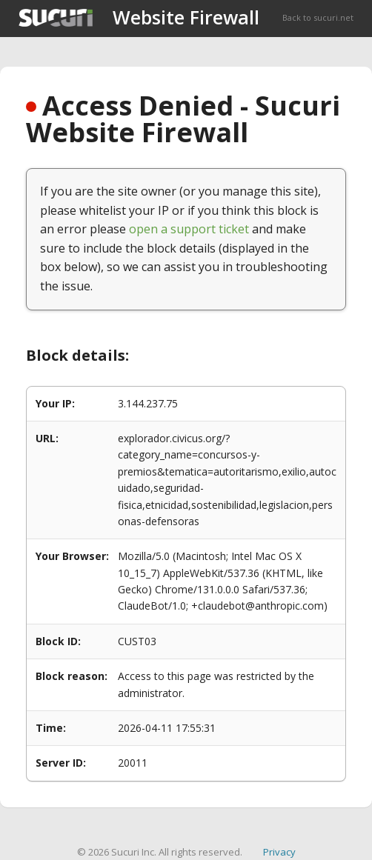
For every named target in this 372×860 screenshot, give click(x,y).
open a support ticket (189, 229)
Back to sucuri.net (317, 17)
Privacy (279, 852)
